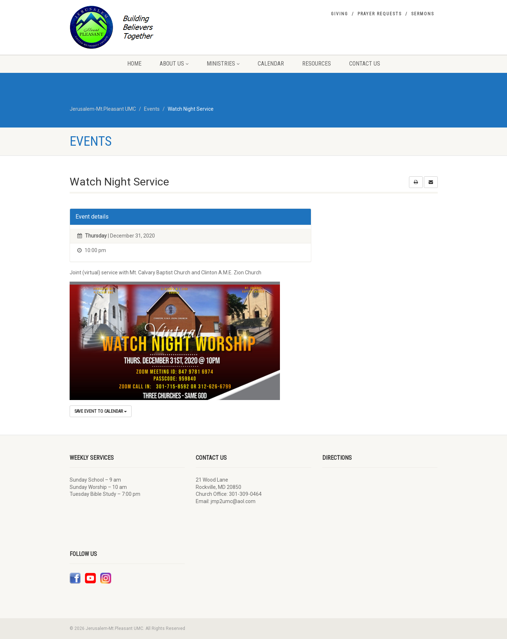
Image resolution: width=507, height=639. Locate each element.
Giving (339, 13)
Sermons (422, 13)
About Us (174, 63)
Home (134, 63)
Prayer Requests (380, 13)
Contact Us (364, 63)
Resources (316, 63)
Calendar (271, 63)
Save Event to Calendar (100, 411)
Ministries (223, 63)
